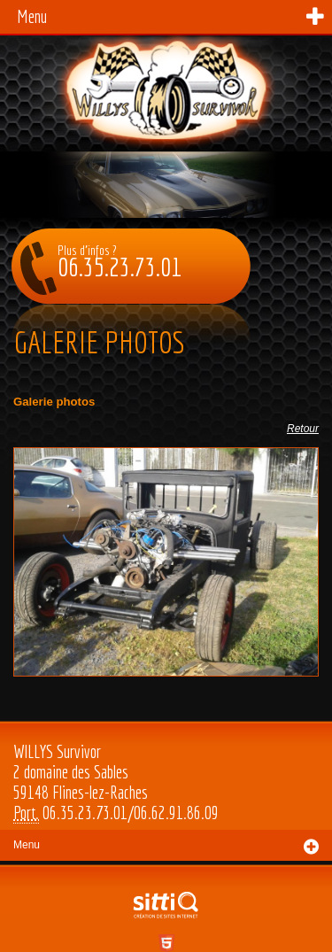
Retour (303, 428)
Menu (32, 16)
